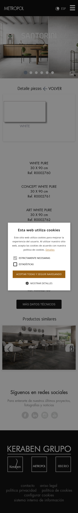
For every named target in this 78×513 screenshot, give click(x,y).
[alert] (39, 256)
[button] (39, 257)
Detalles (50, 249)
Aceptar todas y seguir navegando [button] (39, 274)
